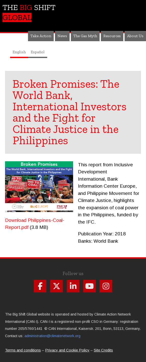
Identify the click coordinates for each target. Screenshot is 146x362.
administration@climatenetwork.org (52, 336)
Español (38, 51)
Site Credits (103, 350)
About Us (135, 35)
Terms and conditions (23, 350)
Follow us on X (56, 286)
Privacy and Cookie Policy (67, 350)
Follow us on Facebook (40, 286)
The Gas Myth (85, 35)
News (62, 35)
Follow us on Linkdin (73, 286)
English (19, 51)
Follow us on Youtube (89, 286)
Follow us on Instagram (106, 286)
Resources (112, 35)
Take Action (41, 35)
